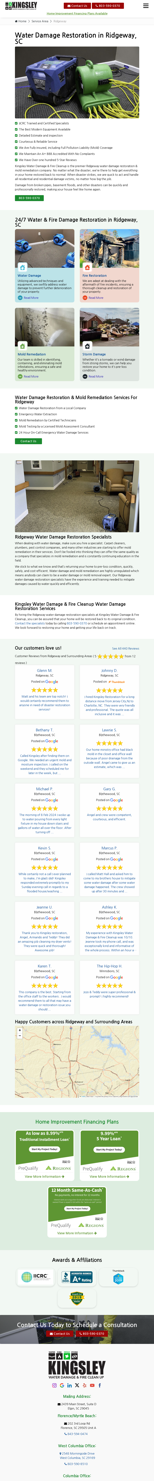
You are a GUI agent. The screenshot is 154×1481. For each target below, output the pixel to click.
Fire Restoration (94, 275)
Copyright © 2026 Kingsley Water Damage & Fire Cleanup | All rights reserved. (78, 1469)
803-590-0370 (108, 5)
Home (20, 21)
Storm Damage (94, 354)
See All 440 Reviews (125, 648)
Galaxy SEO (84, 1472)
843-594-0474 (76, 1389)
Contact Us (77, 5)
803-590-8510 (76, 1419)
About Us (52, 1464)
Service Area (40, 21)
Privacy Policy (99, 1464)
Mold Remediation (32, 354)
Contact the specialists (30, 623)
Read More (28, 297)
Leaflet (82, 1096)
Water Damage (29, 275)
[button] (20, 1030)
